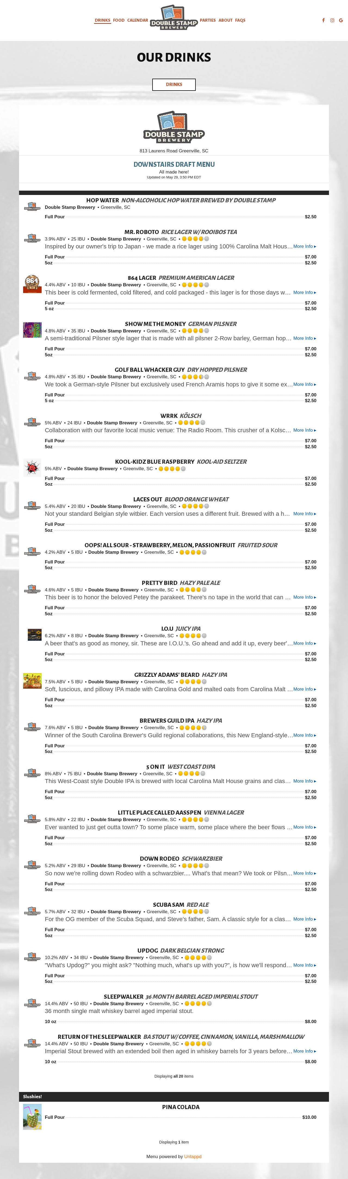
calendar (137, 20)
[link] (174, 17)
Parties (208, 20)
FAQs (240, 20)
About (225, 20)
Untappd (193, 1156)
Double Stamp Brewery (70, 207)
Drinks (102, 20)
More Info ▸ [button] (304, 246)
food (119, 20)
